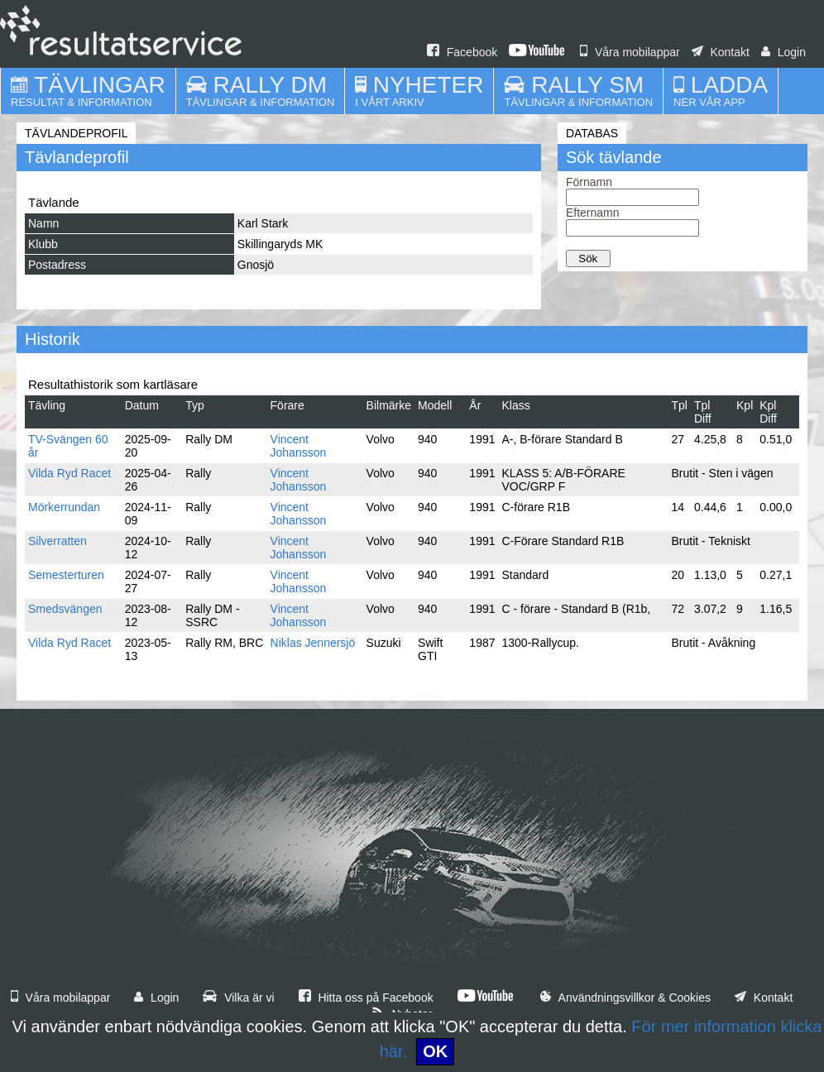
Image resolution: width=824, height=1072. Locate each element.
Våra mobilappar (630, 52)
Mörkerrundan (64, 507)
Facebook (462, 52)
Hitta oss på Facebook (366, 997)
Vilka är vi (238, 997)
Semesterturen (66, 574)
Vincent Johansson (299, 446)
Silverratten (57, 541)
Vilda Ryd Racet (69, 473)
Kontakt (721, 52)
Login (783, 52)
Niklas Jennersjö (313, 642)
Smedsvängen (65, 608)
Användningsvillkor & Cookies (625, 997)
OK (435, 1051)
